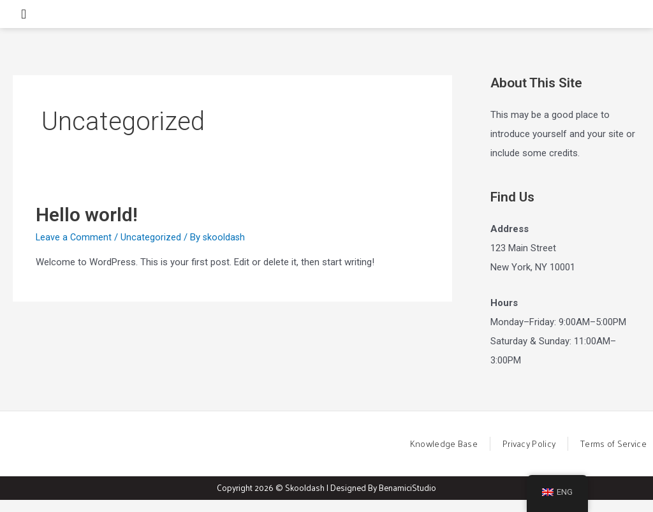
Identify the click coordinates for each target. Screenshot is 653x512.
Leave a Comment (74, 248)
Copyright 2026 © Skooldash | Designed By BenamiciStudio (326, 500)
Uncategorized (152, 248)
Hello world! (87, 225)
